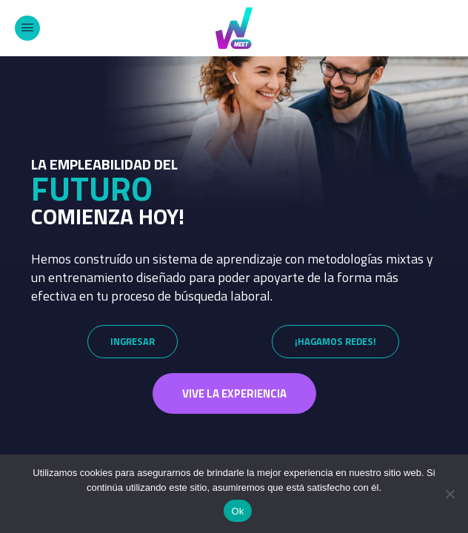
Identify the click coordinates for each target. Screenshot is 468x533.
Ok (237, 511)
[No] (449, 493)
